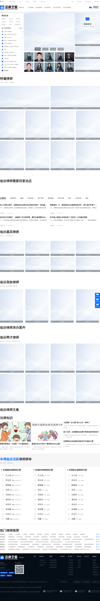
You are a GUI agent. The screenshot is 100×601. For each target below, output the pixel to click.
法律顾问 (16, 64)
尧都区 (4, 19)
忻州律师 (68, 534)
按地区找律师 (53, 560)
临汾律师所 (47, 7)
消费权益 (14, 67)
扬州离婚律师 (21, 546)
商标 (15, 61)
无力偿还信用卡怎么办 (66, 549)
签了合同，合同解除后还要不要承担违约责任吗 (80, 432)
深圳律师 (70, 567)
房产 (5, 43)
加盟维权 (14, 55)
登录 (73, 1)
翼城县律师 (45, 536)
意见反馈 (11, 572)
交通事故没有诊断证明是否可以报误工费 (78, 441)
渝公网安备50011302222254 (24, 587)
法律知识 (42, 1)
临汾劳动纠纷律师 (55, 539)
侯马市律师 (19, 536)
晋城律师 (32, 534)
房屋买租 (9, 43)
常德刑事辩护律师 (46, 544)
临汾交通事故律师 (22, 539)
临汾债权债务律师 (89, 539)
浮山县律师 (85, 536)
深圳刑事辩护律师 (13, 544)
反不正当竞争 (10, 64)
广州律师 (70, 565)
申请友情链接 (63, 581)
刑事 (5, 34)
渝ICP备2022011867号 (41, 581)
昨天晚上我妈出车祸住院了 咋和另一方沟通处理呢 (68, 217)
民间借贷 (16, 46)
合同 (5, 55)
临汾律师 (31, 7)
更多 (87, 198)
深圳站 (79, 567)
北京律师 (70, 560)
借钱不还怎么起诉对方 (56, 541)
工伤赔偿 (9, 40)
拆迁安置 (6, 52)
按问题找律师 (53, 567)
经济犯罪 (9, 34)
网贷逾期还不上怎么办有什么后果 (31, 549)
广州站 (79, 565)
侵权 (5, 67)
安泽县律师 (77, 536)
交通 (5, 31)
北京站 (79, 560)
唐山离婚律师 (68, 546)
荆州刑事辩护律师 (89, 544)
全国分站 (79, 556)
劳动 (5, 40)
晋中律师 (39, 534)
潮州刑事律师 (56, 544)
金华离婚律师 (59, 546)
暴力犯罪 (14, 34)
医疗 (5, 49)
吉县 (10, 24)
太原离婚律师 (78, 546)
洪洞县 (4, 24)
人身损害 (9, 67)
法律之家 (13, 581)
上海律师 (70, 562)
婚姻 (5, 37)
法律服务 (94, 556)
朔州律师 (60, 534)
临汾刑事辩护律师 (34, 539)
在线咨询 (42, 560)
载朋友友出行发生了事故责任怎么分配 (46, 444)
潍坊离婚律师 (49, 546)
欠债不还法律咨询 (13, 541)
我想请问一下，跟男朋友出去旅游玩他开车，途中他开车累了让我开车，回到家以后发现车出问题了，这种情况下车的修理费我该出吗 (74, 205)
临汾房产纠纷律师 (77, 539)
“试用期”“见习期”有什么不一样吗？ (76, 422)
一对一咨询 (42, 562)
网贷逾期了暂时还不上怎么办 (82, 549)
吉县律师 (69, 536)
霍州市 (18, 19)
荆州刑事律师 (78, 544)
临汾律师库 (39, 7)
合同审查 (9, 55)
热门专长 (86, 556)
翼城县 (11, 21)
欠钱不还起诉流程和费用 (26, 541)
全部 (20, 28)
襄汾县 (18, 21)
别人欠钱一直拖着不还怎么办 (72, 541)
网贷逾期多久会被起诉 (14, 549)
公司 (5, 64)
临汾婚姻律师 (45, 539)
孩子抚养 (9, 37)
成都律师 (70, 574)
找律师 (34, 1)
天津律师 (70, 569)
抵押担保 (12, 46)
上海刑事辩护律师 (25, 544)
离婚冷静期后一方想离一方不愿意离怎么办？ (15, 444)
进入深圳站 (12, 1)
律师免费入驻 (88, 1)
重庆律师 (70, 572)
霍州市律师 (28, 536)
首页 (20, 1)
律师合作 (9, 575)
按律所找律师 (53, 565)
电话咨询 (42, 565)
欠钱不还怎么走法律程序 (42, 541)
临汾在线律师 (67, 7)
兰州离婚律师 (11, 546)
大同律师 (25, 534)
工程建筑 (6, 58)
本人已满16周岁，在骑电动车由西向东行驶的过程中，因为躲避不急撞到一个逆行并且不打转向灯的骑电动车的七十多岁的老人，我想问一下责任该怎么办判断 (24, 205)
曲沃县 (4, 21)
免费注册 (79, 1)
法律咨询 (27, 1)
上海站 (79, 562)
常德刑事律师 (35, 544)
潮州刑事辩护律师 (67, 544)
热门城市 (70, 556)
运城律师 (82, 534)
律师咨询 (24, 581)
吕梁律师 (53, 534)
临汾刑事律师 (66, 539)
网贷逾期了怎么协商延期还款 (50, 549)
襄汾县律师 (53, 536)
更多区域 (17, 24)
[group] (49, 32)
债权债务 (6, 46)
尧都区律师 (11, 536)
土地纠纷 (12, 52)
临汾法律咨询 (57, 7)
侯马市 (11, 19)
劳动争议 (14, 40)
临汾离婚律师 (11, 539)
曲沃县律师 (36, 536)
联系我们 (3, 575)
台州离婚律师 (40, 546)
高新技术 (12, 61)
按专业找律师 (53, 562)
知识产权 (6, 61)
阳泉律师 (75, 534)
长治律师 (18, 534)
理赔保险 (9, 31)
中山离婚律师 (30, 546)
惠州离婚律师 (87, 546)
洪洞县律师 (61, 536)
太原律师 (10, 534)
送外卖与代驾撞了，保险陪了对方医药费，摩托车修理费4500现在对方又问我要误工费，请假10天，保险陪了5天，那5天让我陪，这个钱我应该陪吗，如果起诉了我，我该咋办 (24, 217)
